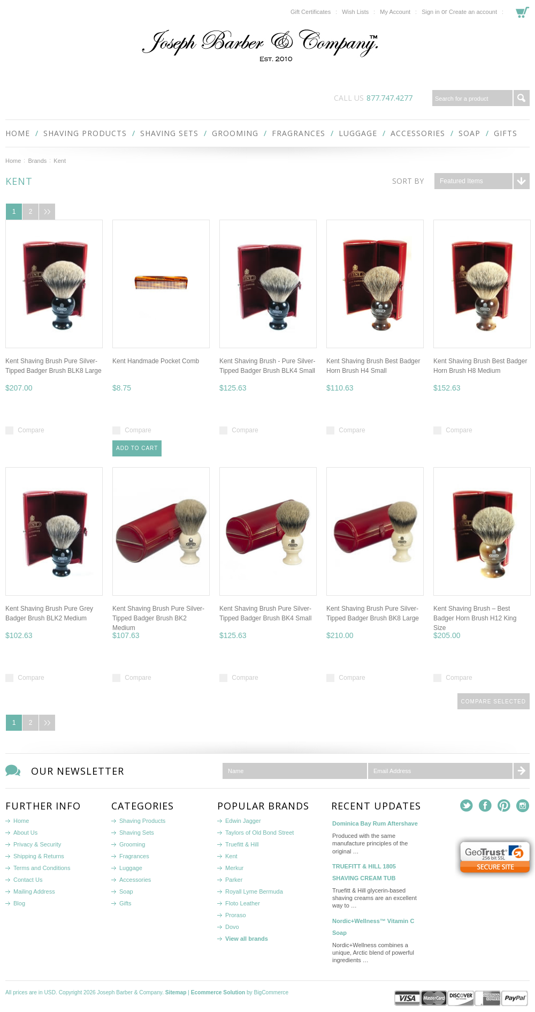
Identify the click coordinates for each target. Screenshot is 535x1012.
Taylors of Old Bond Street (259, 832)
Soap (469, 133)
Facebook (485, 806)
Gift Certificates (311, 12)
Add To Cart (137, 448)
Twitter (466, 806)
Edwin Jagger (243, 821)
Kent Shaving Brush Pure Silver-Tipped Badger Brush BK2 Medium (158, 618)
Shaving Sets (169, 133)
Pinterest (504, 806)
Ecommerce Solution (218, 992)
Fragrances (298, 133)
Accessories (418, 133)
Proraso (235, 915)
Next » (47, 212)
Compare (31, 430)
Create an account (473, 12)
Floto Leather (242, 903)
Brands (37, 161)
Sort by (408, 181)
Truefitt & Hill (242, 844)
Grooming (235, 133)
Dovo (232, 927)
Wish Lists (355, 12)
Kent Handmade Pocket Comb (155, 361)
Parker (233, 879)
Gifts (505, 133)
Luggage (358, 133)
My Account (395, 12)
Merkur (234, 868)
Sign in (431, 12)
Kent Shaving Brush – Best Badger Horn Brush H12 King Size (474, 618)
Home (13, 161)
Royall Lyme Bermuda (254, 891)
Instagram (523, 806)
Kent (231, 856)
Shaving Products (85, 133)
